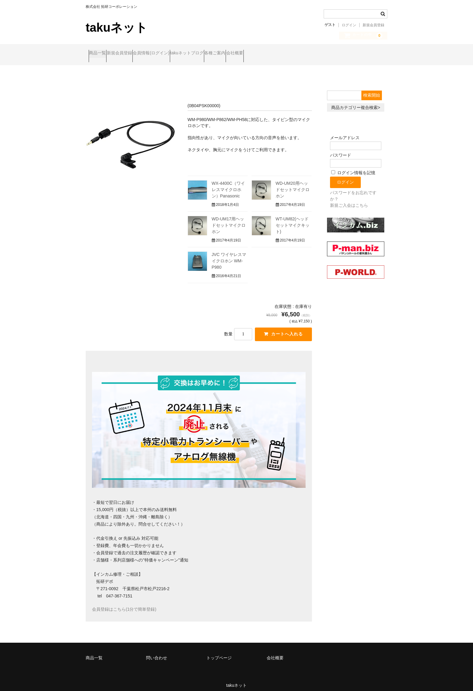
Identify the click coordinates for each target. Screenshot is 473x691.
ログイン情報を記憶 (353, 167)
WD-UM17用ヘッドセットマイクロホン (229, 220)
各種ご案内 (264, 53)
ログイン (349, 25)
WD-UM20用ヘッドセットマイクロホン (293, 185)
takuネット (117, 27)
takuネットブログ (224, 53)
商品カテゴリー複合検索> (355, 102)
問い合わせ (156, 653)
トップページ (219, 653)
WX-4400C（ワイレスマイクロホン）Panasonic (228, 185)
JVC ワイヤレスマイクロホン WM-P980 (229, 256)
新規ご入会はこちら (349, 200)
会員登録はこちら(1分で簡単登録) (124, 604)
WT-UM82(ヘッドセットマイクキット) (293, 220)
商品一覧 (100, 53)
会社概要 (295, 53)
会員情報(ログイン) (177, 53)
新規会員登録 (373, 25)
